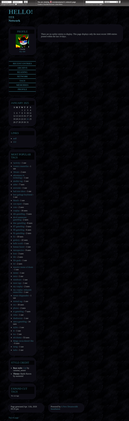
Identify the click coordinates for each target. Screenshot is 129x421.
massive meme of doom (23, 267)
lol (14, 264)
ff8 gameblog (18, 230)
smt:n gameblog (20, 322)
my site (22, 51)
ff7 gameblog (18, 226)
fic (14, 237)
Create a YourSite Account (45, 4)
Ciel (25, 368)
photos (16, 308)
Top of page (13, 418)
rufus (15, 315)
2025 (26, 103)
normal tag (17, 301)
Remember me (22, 4)
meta (15, 276)
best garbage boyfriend (22, 195)
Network (22, 76)
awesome (17, 188)
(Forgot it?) (4, 4)
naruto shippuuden (21, 295)
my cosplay (18, 286)
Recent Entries (22, 63)
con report (17, 204)
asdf (15, 138)
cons (15, 207)
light (100, 4)
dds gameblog (19, 214)
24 (28, 119)
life (14, 257)
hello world (18, 243)
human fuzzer (19, 247)
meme (15, 273)
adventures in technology (18, 176)
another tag (17, 181)
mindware (17, 280)
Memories (22, 85)
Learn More (58, 4)
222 (14, 142)
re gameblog (18, 311)
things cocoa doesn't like (23, 341)
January (17, 103)
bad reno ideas (19, 191)
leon (15, 253)
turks (15, 350)
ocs (14, 305)
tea (14, 334)
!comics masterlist (20, 166)
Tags (22, 80)
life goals (17, 260)
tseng (15, 347)
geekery (16, 240)
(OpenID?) (12, 4)
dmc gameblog (19, 223)
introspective (18, 250)
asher (15, 184)
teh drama (17, 337)
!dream (16, 172)
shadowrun (17, 318)
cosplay (16, 210)
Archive (22, 67)
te (14, 331)
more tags (17, 283)
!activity (16, 163)
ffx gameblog (18, 233)
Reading (22, 72)
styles (15, 327)
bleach (16, 200)
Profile (22, 31)
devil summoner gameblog (20, 218)
